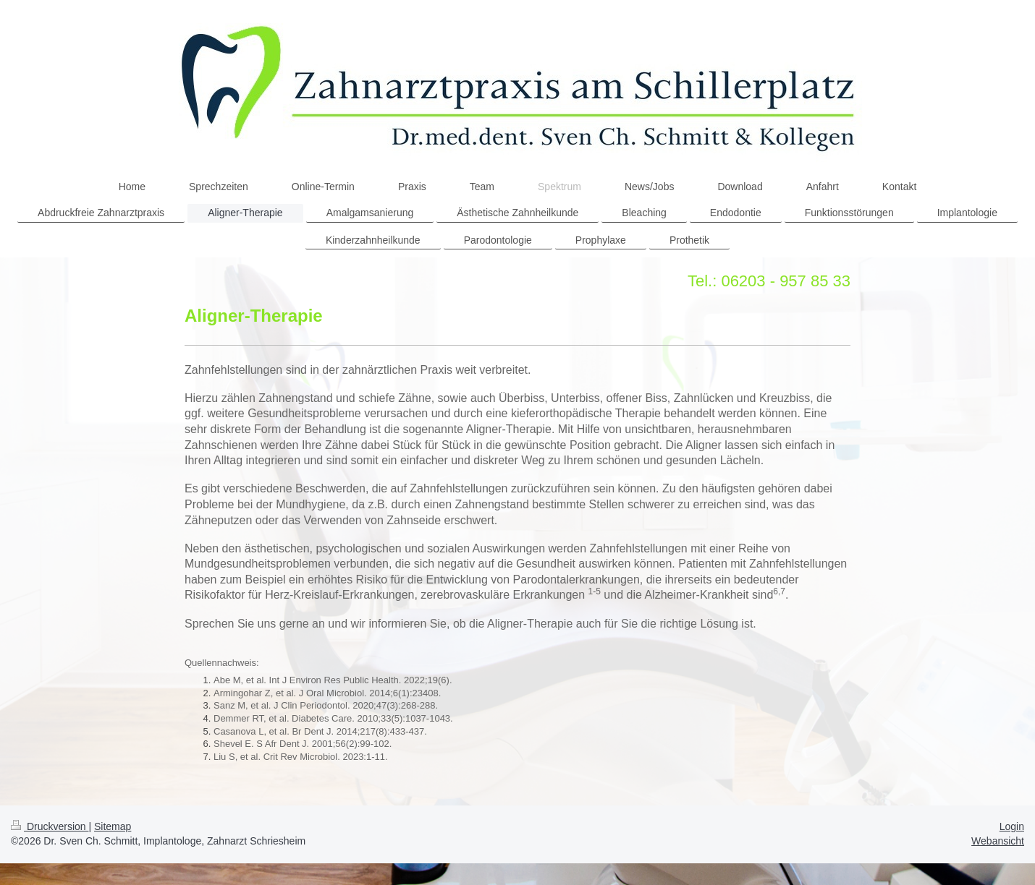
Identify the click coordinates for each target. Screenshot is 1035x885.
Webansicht (997, 841)
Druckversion (49, 826)
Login (1012, 826)
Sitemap (112, 826)
